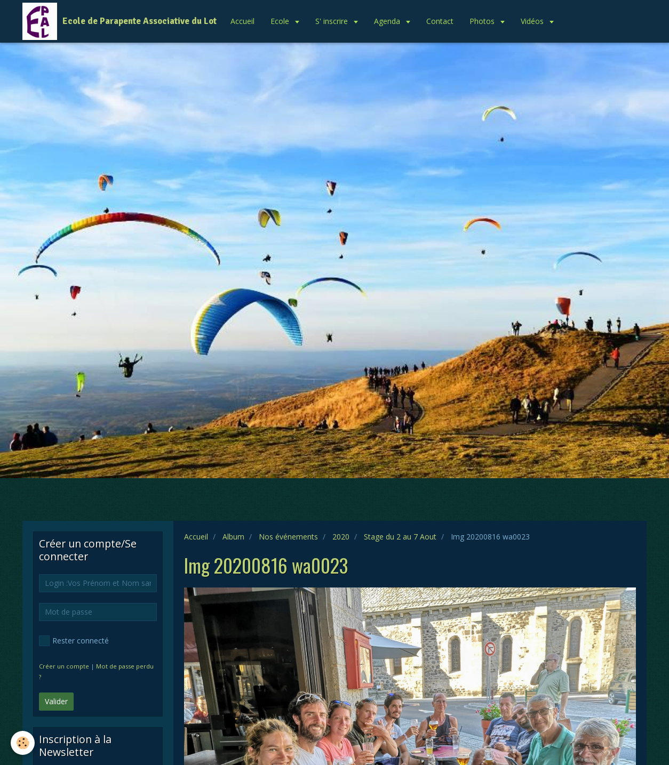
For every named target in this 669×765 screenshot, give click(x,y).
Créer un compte (64, 666)
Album (233, 537)
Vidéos (533, 21)
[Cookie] (23, 743)
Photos (483, 21)
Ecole (280, 21)
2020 (340, 537)
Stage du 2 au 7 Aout (400, 537)
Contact (439, 21)
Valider (56, 701)
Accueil (242, 21)
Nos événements (288, 537)
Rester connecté (74, 640)
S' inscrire (332, 21)
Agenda (388, 21)
